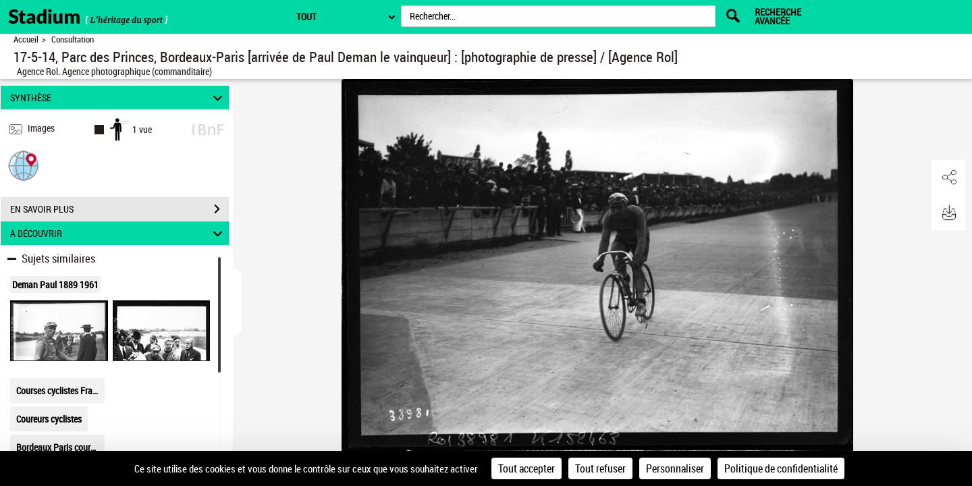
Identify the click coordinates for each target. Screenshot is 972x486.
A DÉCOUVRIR (118, 233)
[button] (23, 165)
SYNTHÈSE (118, 97)
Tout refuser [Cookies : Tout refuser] (600, 468)
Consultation (72, 39)
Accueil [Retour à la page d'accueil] (26, 39)
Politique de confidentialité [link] (781, 468)
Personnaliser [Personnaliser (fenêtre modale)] (675, 468)
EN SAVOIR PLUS (119, 209)
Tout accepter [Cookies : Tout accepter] (526, 468)
